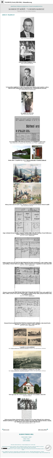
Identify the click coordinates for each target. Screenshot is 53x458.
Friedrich (29, 62)
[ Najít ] (24, 440)
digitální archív (41, 142)
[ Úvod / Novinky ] (24, 436)
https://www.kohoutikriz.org (45, 452)
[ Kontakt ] (28, 440)
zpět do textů (6, 429)
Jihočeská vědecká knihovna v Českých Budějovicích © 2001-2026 (23, 444)
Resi (25, 62)
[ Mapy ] (28, 438)
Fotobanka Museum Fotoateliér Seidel (28, 89)
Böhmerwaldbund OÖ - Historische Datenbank (20, 348)
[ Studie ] (30, 436)
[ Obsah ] (25, 438)
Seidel (15, 87)
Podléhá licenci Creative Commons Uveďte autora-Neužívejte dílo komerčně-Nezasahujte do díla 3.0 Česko (22, 449)
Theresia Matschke (31, 160)
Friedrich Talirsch (41, 160)
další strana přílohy (42, 429)
